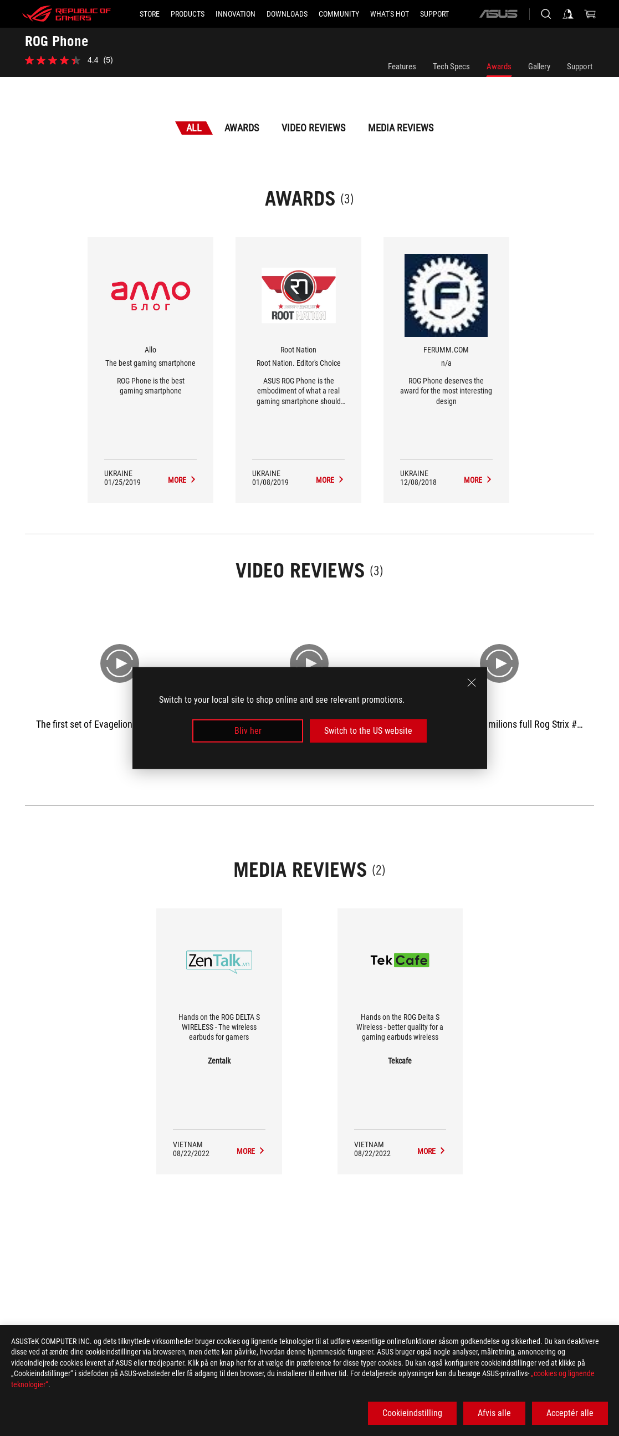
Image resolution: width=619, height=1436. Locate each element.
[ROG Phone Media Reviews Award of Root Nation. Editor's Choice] (330, 480)
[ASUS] (498, 14)
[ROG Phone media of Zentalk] (251, 1151)
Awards (499, 66)
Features (402, 66)
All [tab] (194, 128)
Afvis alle (494, 1413)
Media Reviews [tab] (400, 128)
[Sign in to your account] (568, 14)
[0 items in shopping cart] (590, 14)
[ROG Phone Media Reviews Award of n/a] (478, 480)
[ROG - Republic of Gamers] (66, 14)
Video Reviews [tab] (313, 128)
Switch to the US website (368, 730)
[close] (471, 682)
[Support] (434, 13)
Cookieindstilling (412, 1413)
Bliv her (248, 730)
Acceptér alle (570, 1413)
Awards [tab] (241, 128)
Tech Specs (451, 66)
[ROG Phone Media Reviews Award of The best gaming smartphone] (182, 480)
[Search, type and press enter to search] (546, 14)
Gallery (539, 66)
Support (579, 66)
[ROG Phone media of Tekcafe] (431, 1151)
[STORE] (150, 13)
